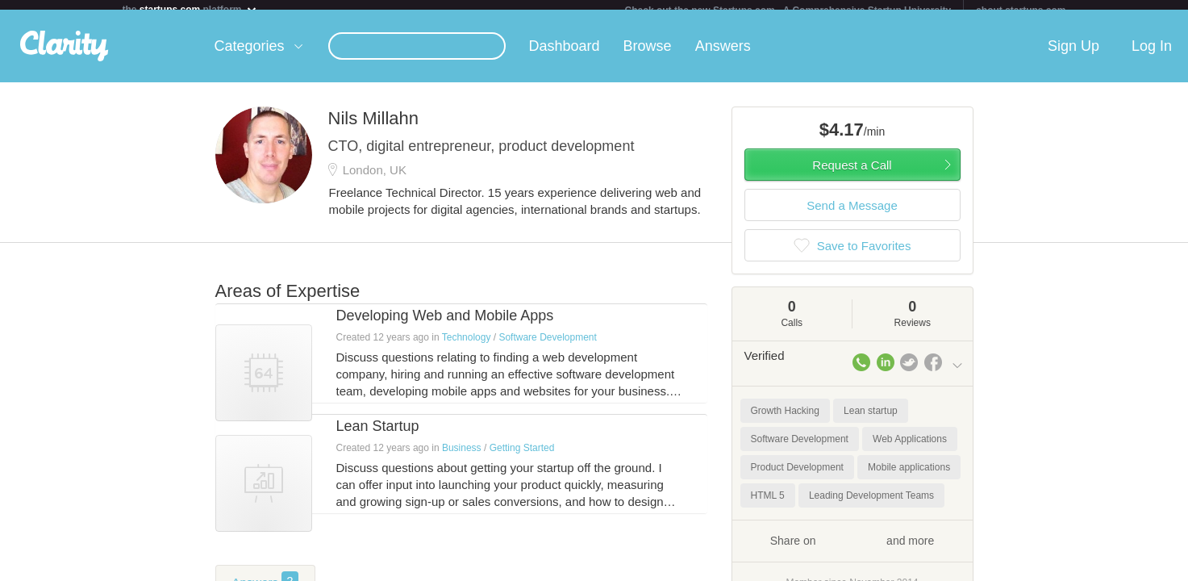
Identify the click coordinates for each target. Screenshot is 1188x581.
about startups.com (1020, 10)
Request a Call (851, 175)
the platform (190, 9)
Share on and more (852, 549)
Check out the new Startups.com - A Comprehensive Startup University (788, 10)
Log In (1152, 56)
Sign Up (1073, 56)
